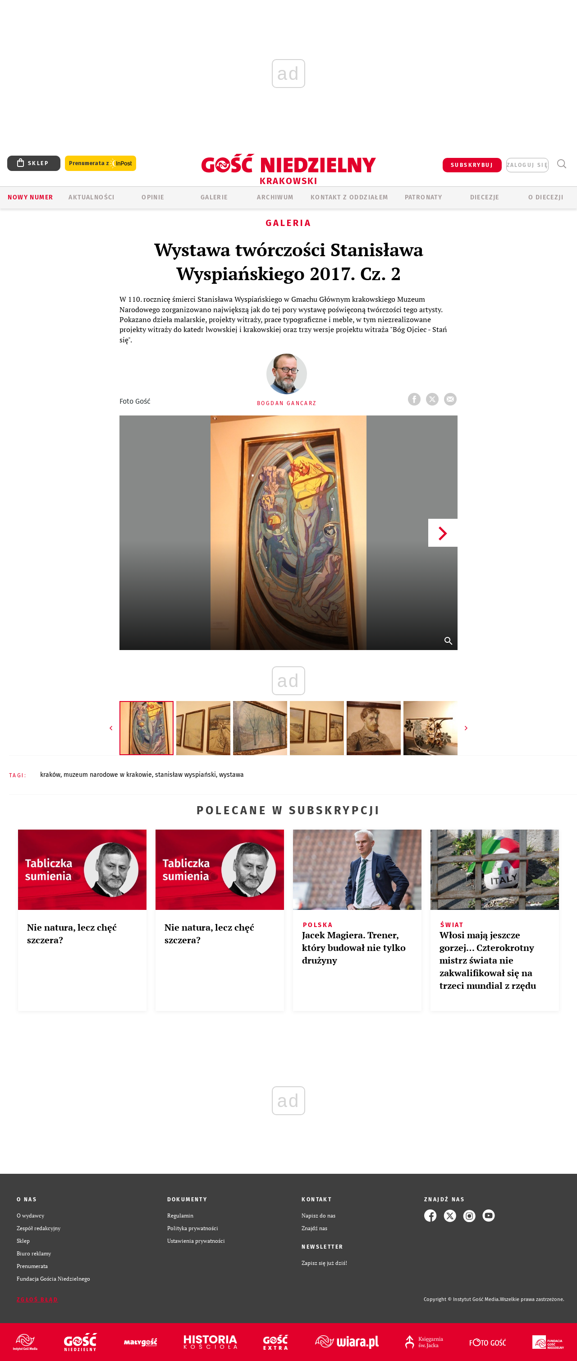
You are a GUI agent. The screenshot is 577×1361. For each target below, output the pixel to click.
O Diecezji (545, 197)
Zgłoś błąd (37, 1299)
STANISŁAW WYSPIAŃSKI (185, 775)
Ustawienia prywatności (196, 1240)
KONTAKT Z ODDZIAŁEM (350, 197)
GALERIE (214, 197)
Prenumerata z (100, 163)
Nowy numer (30, 197)
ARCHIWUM (275, 197)
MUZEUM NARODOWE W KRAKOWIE (108, 775)
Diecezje (484, 197)
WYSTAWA (231, 775)
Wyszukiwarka (561, 164)
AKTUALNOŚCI (91, 197)
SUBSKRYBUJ (472, 165)
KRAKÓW (50, 775)
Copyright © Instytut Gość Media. (462, 1299)
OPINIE (153, 197)
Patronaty (424, 197)
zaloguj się (527, 165)
